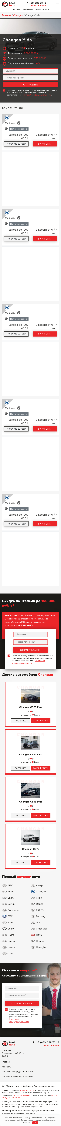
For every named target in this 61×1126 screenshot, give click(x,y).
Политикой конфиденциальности (36, 95)
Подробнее (20, 721)
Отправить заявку (30, 650)
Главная (6, 15)
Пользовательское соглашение (17, 1076)
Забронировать (40, 721)
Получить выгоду (16, 144)
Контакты (6, 1066)
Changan (18, 15)
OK (35, 1123)
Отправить (30, 84)
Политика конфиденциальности (17, 1071)
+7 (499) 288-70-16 (35, 3)
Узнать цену (44, 144)
